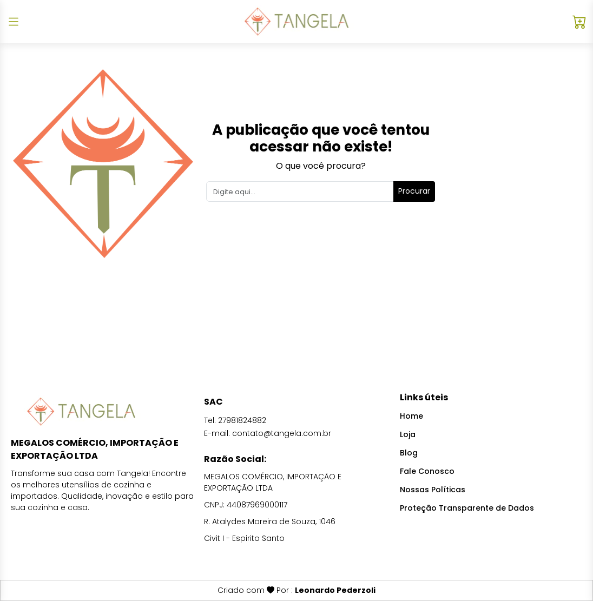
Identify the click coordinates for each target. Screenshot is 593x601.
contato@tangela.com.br (281, 433)
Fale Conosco (427, 471)
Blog (409, 452)
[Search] (300, 191)
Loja (408, 434)
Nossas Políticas (432, 489)
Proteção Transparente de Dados (467, 508)
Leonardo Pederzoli (335, 590)
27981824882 (242, 420)
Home (411, 416)
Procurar (414, 191)
